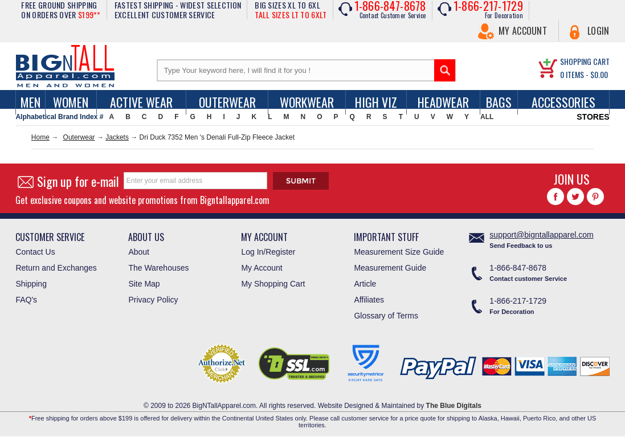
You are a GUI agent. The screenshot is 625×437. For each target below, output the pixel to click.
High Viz (376, 102)
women (70, 102)
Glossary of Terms (386, 315)
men (30, 102)
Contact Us (35, 251)
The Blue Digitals (453, 406)
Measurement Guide (390, 267)
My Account (523, 31)
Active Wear (141, 102)
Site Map (144, 283)
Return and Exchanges (55, 267)
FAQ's (26, 299)
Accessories (563, 102)
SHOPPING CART (585, 61)
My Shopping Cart (273, 283)
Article (365, 283)
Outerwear (227, 102)
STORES (593, 116)
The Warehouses (158, 267)
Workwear (307, 102)
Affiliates (369, 299)
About (138, 251)
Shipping (31, 283)
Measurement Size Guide (399, 251)
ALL (486, 117)
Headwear (443, 102)
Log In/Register (268, 251)
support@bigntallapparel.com (541, 234)
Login (598, 31)
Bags (499, 102)
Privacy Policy (153, 299)
